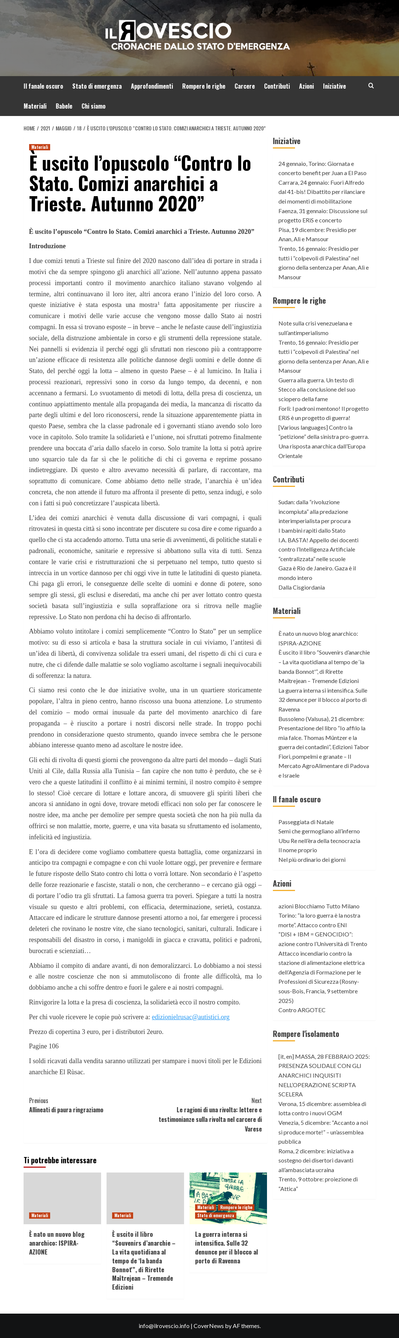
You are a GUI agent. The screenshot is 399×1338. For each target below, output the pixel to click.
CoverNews (209, 1325)
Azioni (306, 86)
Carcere (245, 86)
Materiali (35, 106)
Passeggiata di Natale (306, 821)
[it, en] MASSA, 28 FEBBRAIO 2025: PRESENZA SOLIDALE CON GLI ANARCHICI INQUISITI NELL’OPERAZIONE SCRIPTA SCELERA (324, 1075)
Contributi (277, 86)
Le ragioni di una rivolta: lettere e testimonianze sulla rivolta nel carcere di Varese (203, 1114)
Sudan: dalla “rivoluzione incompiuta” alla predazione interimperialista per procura (314, 511)
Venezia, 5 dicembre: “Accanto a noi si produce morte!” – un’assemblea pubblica (323, 1132)
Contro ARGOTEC (302, 1009)
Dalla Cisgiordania (301, 587)
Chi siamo (93, 106)
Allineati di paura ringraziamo (87, 1105)
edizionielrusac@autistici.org (191, 1017)
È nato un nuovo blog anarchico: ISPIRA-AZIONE (56, 1242)
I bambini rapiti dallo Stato (312, 530)
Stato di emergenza (97, 86)
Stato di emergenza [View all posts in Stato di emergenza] (215, 1215)
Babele (64, 106)
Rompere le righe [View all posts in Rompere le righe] (236, 1207)
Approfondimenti (152, 86)
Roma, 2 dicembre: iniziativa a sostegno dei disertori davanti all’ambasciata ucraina (316, 1160)
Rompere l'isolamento (306, 1033)
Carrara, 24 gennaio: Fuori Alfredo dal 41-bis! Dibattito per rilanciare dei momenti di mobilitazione (321, 192)
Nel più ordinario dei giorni (312, 859)
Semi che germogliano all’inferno (319, 830)
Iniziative (334, 86)
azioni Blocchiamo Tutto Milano (319, 905)
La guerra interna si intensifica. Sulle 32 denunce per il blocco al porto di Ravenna (226, 1247)
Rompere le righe (203, 86)
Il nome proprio (297, 849)
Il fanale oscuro (43, 86)
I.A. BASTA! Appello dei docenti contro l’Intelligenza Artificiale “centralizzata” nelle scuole (318, 549)
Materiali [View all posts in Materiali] (39, 147)
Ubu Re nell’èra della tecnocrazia (319, 840)
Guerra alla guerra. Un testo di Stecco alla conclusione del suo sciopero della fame (316, 389)
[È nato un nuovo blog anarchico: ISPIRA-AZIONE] (62, 1198)
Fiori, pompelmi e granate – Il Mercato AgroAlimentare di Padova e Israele (323, 766)
